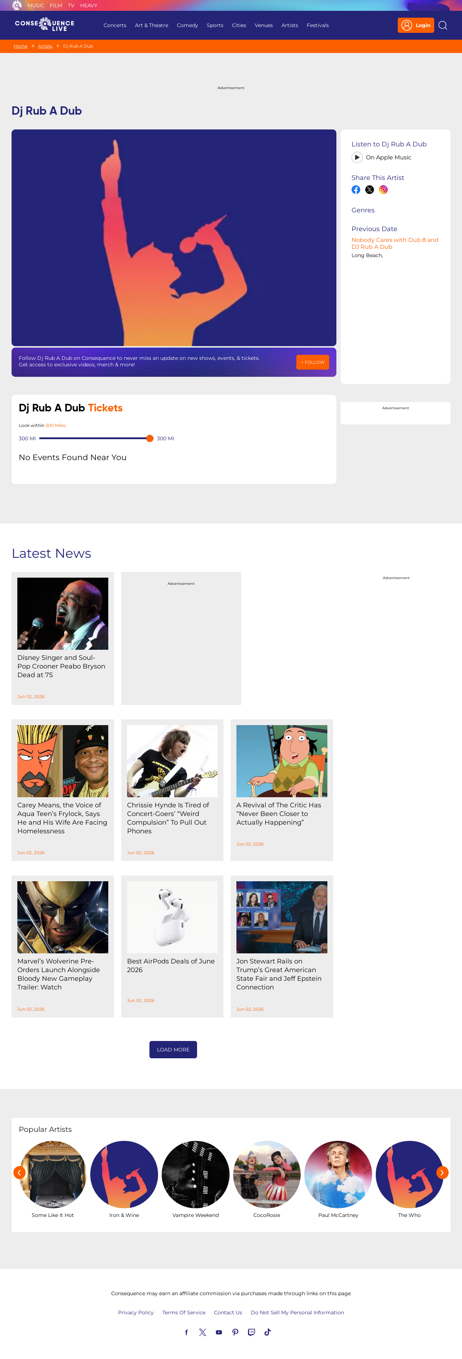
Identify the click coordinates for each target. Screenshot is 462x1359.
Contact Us (228, 1312)
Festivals (318, 25)
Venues (264, 25)
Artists (290, 25)
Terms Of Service (183, 1312)
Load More (173, 1049)
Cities (239, 25)
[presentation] (19, 1172)
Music (35, 5)
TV (71, 5)
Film (56, 5)
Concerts (115, 25)
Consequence (17, 5)
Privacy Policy (136, 1312)
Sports (215, 25)
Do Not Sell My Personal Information (297, 1312)
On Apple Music (388, 157)
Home (20, 46)
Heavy (88, 5)
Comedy (187, 25)
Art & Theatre (151, 25)
